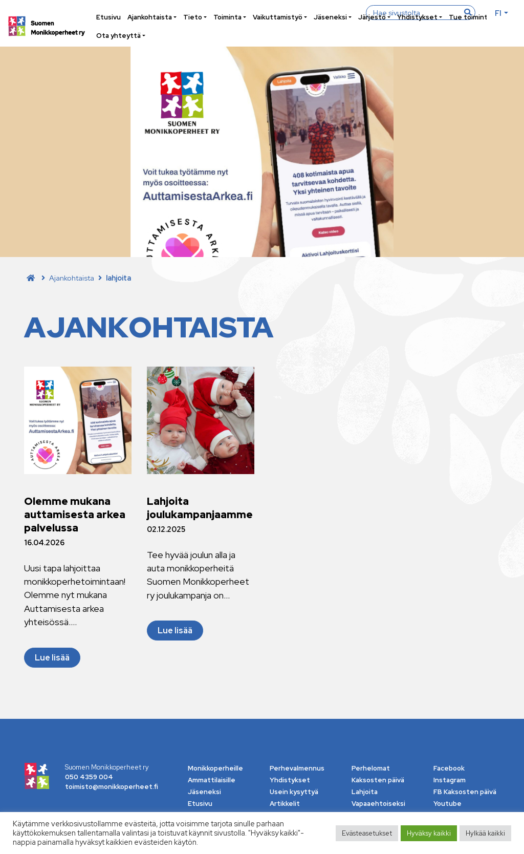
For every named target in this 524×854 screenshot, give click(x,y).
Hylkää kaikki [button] (485, 833)
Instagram (449, 780)
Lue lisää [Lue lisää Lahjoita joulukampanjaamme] (175, 630)
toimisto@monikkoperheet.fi (111, 786)
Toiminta (227, 17)
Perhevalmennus (297, 768)
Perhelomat (371, 768)
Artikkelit (285, 803)
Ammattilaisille (211, 780)
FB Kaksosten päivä (464, 791)
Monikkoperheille (215, 768)
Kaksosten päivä (378, 780)
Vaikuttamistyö (277, 17)
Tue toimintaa (472, 17)
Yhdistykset (417, 17)
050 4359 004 (89, 777)
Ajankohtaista (149, 17)
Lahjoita (365, 791)
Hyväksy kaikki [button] (429, 833)
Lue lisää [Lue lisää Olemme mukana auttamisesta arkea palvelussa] (52, 657)
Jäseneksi (330, 17)
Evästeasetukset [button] (367, 833)
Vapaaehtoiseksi (378, 803)
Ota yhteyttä (118, 35)
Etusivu (108, 17)
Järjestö (372, 17)
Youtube (447, 803)
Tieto (192, 17)
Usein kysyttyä (294, 791)
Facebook (449, 768)
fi (498, 13)
